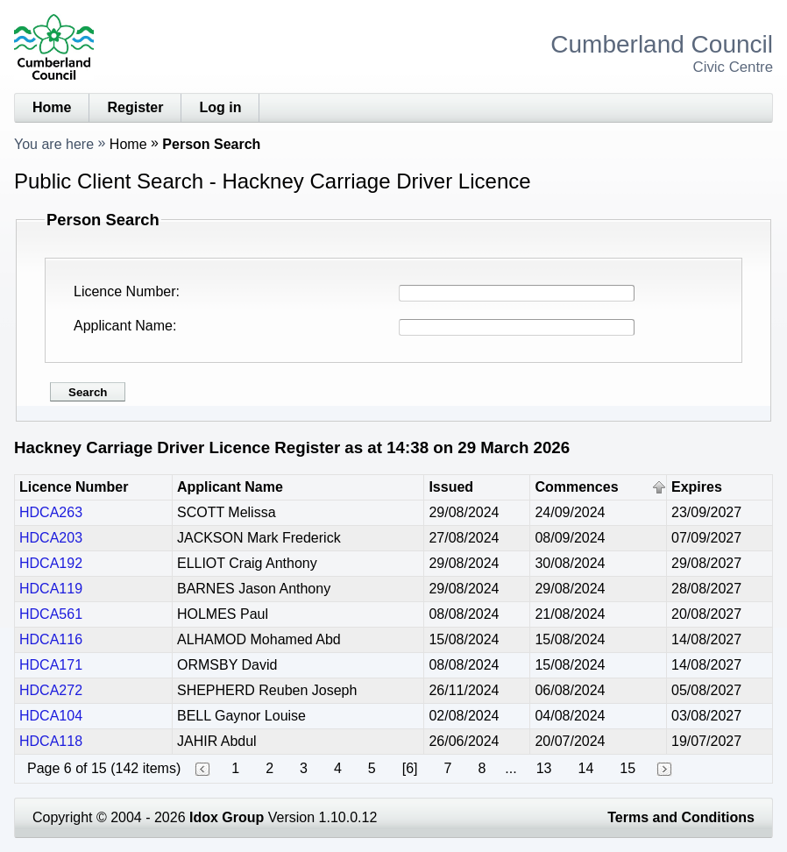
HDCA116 (50, 639)
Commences (576, 486)
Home (51, 107)
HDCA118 (50, 741)
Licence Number (125, 291)
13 (544, 768)
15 (627, 768)
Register (135, 107)
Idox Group (226, 817)
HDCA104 (50, 715)
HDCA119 (50, 588)
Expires (696, 486)
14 (586, 768)
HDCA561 (50, 614)
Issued (451, 486)
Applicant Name (123, 325)
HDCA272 (50, 690)
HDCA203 (50, 537)
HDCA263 (50, 512)
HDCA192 (50, 563)
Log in (220, 107)
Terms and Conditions (681, 817)
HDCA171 (50, 664)
